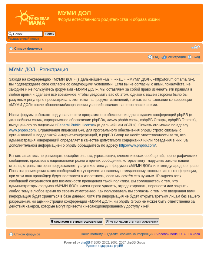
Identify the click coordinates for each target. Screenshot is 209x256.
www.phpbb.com (22, 130)
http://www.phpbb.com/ (137, 145)
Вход (196, 57)
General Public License (75, 125)
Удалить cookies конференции (130, 234)
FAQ (156, 57)
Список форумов (28, 48)
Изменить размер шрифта (195, 47)
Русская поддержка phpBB (104, 246)
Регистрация (176, 57)
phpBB (85, 242)
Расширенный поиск (23, 38)
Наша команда (92, 234)
